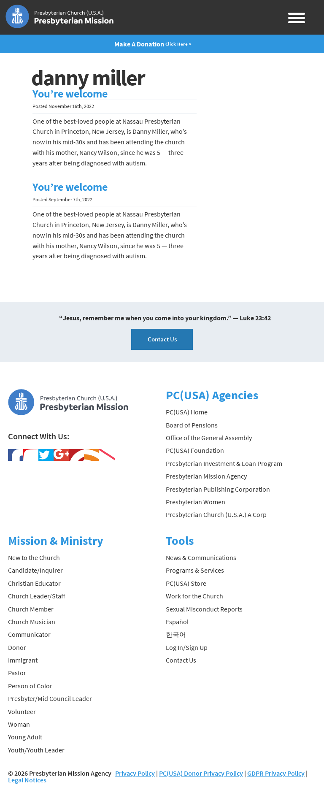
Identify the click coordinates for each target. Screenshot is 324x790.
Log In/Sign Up (187, 647)
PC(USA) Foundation (195, 450)
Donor (17, 647)
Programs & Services (195, 570)
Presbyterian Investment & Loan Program (224, 463)
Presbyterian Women (195, 502)
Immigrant (23, 660)
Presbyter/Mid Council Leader (50, 698)
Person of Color (30, 686)
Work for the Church (194, 596)
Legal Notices (27, 780)
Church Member (31, 609)
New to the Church (34, 557)
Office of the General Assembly (209, 437)
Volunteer (22, 711)
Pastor (17, 672)
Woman (19, 724)
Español (177, 621)
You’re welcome (70, 93)
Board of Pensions (192, 425)
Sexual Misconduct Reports (204, 609)
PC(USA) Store (186, 583)
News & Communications (201, 557)
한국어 (176, 634)
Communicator (29, 634)
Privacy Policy (135, 773)
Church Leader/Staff (36, 596)
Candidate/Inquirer (35, 570)
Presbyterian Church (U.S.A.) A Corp (216, 514)
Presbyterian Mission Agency (206, 476)
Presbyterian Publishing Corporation (218, 489)
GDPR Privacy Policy (276, 773)
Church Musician (31, 621)
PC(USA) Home (187, 412)
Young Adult (25, 737)
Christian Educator (34, 583)
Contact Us (162, 339)
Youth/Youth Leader (36, 750)
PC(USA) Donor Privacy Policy (201, 773)
